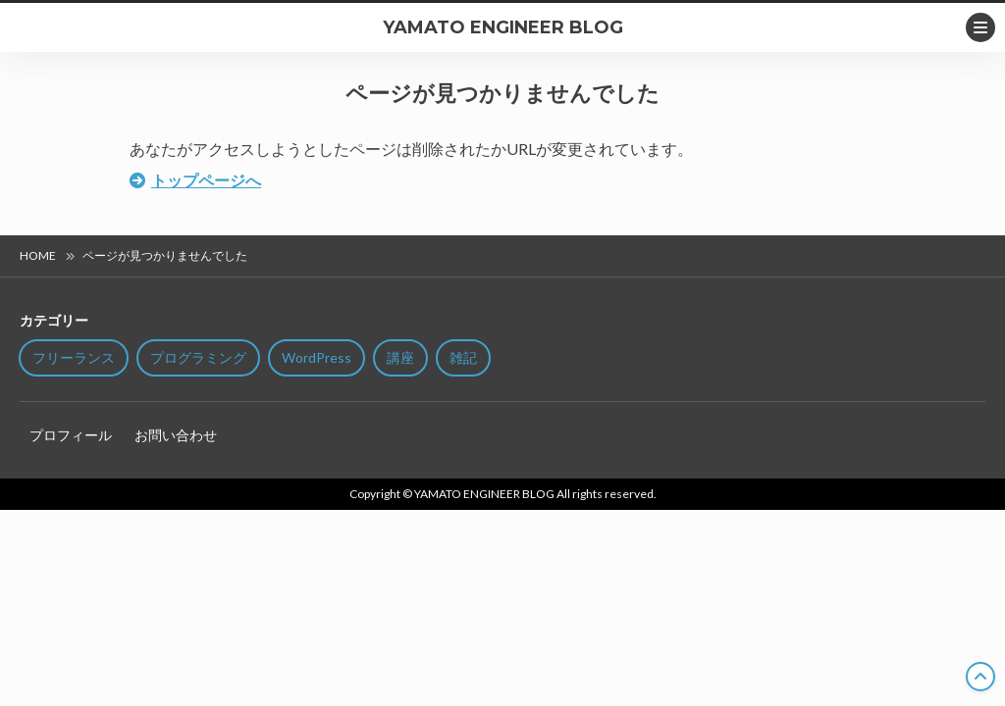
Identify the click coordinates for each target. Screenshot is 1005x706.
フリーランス (73, 357)
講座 (400, 357)
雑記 (463, 357)
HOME (38, 255)
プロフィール (70, 435)
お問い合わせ (175, 435)
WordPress (316, 357)
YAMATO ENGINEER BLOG (503, 27)
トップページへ (206, 180)
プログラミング (198, 357)
